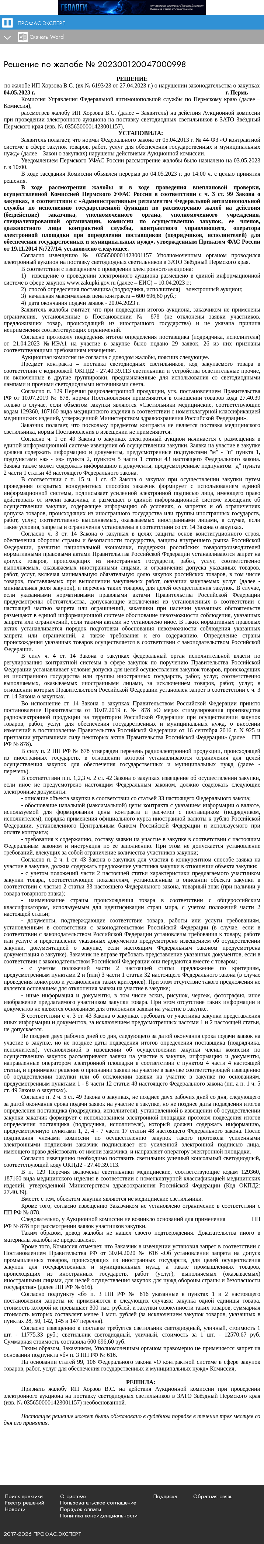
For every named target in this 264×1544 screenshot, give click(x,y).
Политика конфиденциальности (99, 1516)
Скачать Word (46, 37)
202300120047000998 (142, 64)
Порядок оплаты (80, 1509)
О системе (73, 1496)
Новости (15, 1509)
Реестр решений (24, 1503)
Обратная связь (213, 1496)
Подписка (165, 1496)
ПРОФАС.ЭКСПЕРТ (42, 23)
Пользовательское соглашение (98, 1503)
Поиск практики (24, 1496)
